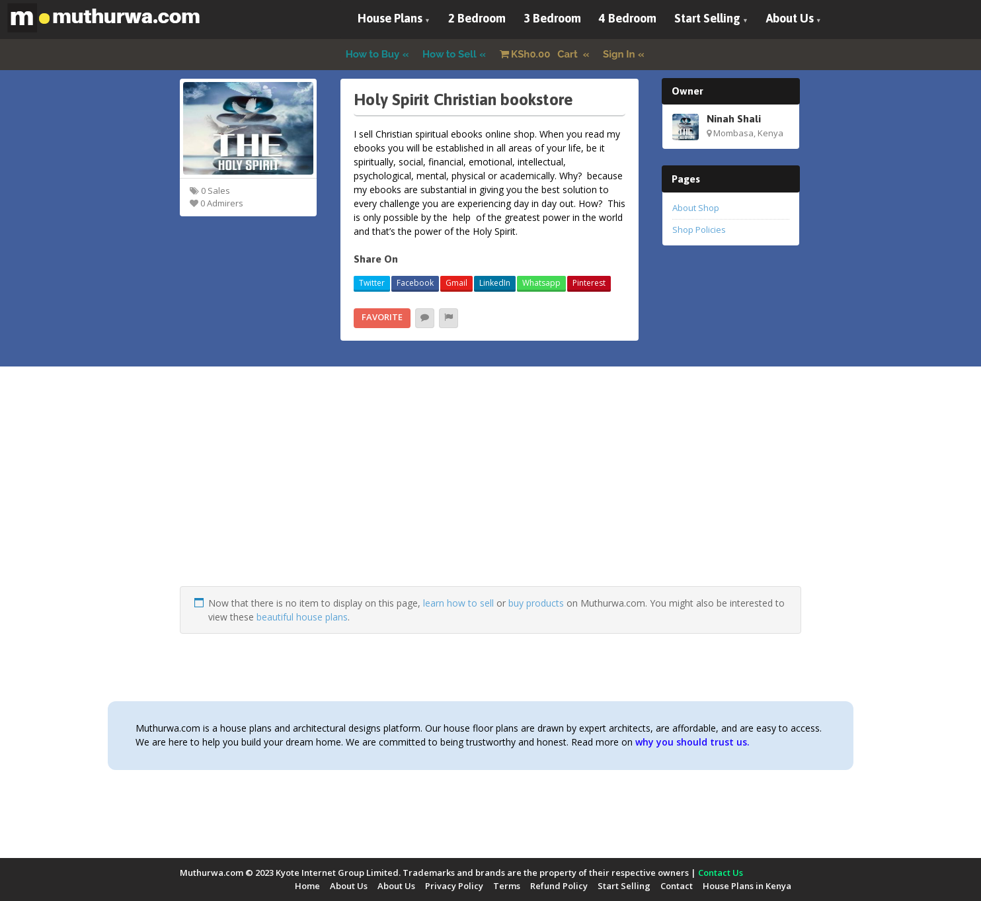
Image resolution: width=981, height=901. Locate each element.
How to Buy (373, 54)
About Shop (695, 208)
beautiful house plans (302, 617)
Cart (540, 54)
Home (307, 886)
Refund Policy (559, 886)
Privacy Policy (454, 886)
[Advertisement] (490, 493)
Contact (676, 886)
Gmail (456, 282)
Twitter (372, 282)
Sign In (619, 54)
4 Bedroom (627, 18)
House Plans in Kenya (747, 886)
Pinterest (589, 282)
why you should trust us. (692, 742)
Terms (506, 886)
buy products (536, 603)
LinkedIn (494, 282)
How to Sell (449, 54)
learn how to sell (458, 603)
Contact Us (720, 873)
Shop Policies (699, 230)
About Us (790, 18)
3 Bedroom (552, 18)
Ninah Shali (734, 118)
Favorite (382, 317)
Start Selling (707, 18)
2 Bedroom (477, 18)
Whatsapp (541, 282)
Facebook (415, 282)
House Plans (390, 18)
